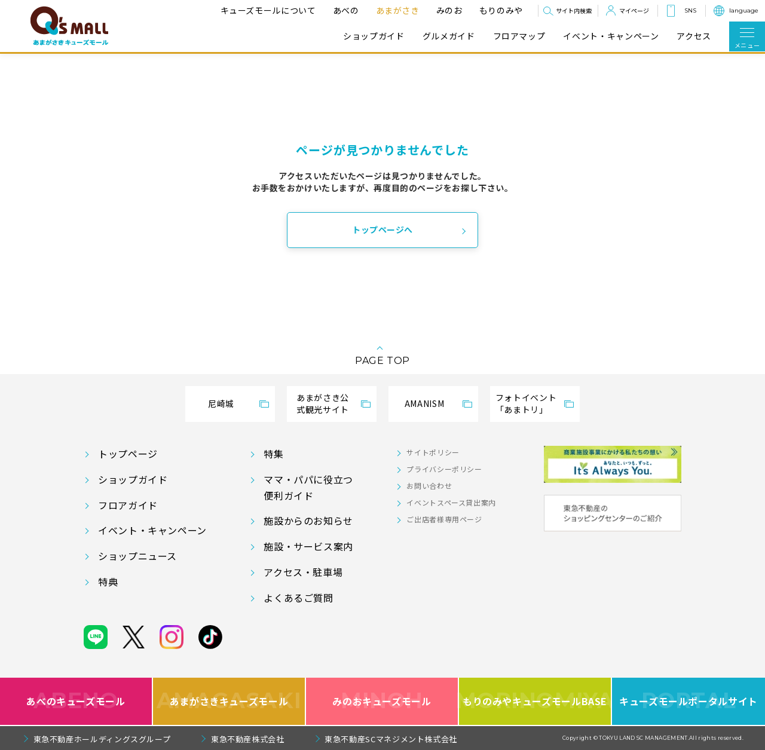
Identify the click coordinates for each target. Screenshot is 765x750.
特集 (273, 453)
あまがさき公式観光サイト (322, 403)
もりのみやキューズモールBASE (535, 701)
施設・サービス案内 (308, 546)
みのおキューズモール (381, 701)
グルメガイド (449, 36)
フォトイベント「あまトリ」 (525, 403)
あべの (344, 10)
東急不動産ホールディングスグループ (102, 739)
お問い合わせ (429, 485)
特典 (108, 581)
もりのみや (499, 10)
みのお (447, 10)
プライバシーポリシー (444, 469)
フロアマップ (519, 36)
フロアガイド (128, 505)
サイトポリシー (432, 452)
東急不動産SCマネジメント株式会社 (391, 739)
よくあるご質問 (298, 597)
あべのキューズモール (75, 701)
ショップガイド (373, 36)
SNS (690, 10)
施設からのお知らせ (308, 520)
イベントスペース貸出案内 (451, 502)
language (743, 10)
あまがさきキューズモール (229, 701)
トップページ (128, 453)
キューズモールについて (266, 10)
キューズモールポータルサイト (688, 701)
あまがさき (396, 10)
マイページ (634, 10)
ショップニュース (137, 556)
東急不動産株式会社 (247, 739)
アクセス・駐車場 (303, 572)
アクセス (694, 36)
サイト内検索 (574, 10)
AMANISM (424, 403)
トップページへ (382, 229)
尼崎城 (221, 403)
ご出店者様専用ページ (444, 519)
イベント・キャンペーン (611, 36)
